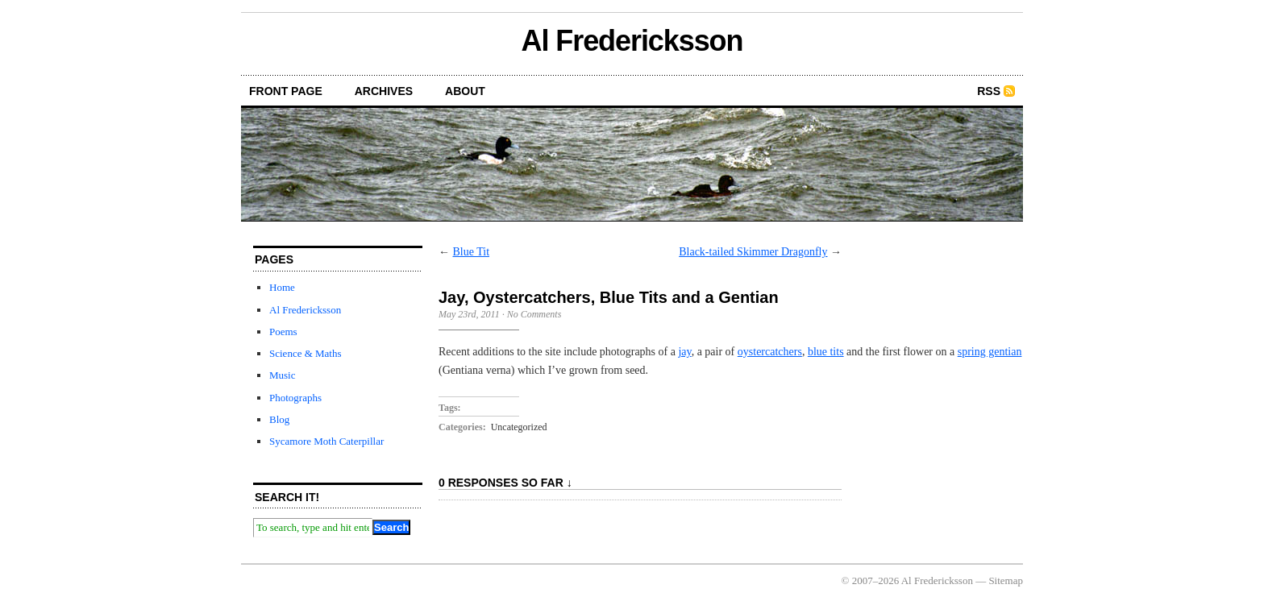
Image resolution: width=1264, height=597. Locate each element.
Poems (283, 331)
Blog (279, 419)
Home (282, 287)
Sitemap (1005, 580)
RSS (988, 91)
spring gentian (990, 352)
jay (684, 352)
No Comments (534, 314)
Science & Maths (305, 353)
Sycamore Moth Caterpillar (326, 441)
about (465, 91)
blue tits (826, 352)
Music (282, 375)
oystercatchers (770, 352)
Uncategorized (519, 427)
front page (285, 91)
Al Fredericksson (632, 40)
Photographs (295, 398)
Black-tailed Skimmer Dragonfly (753, 252)
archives (384, 91)
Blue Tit (471, 252)
